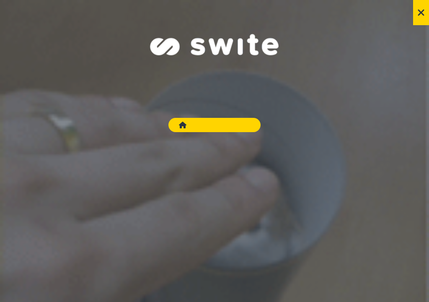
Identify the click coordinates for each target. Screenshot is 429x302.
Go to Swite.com (214, 125)
